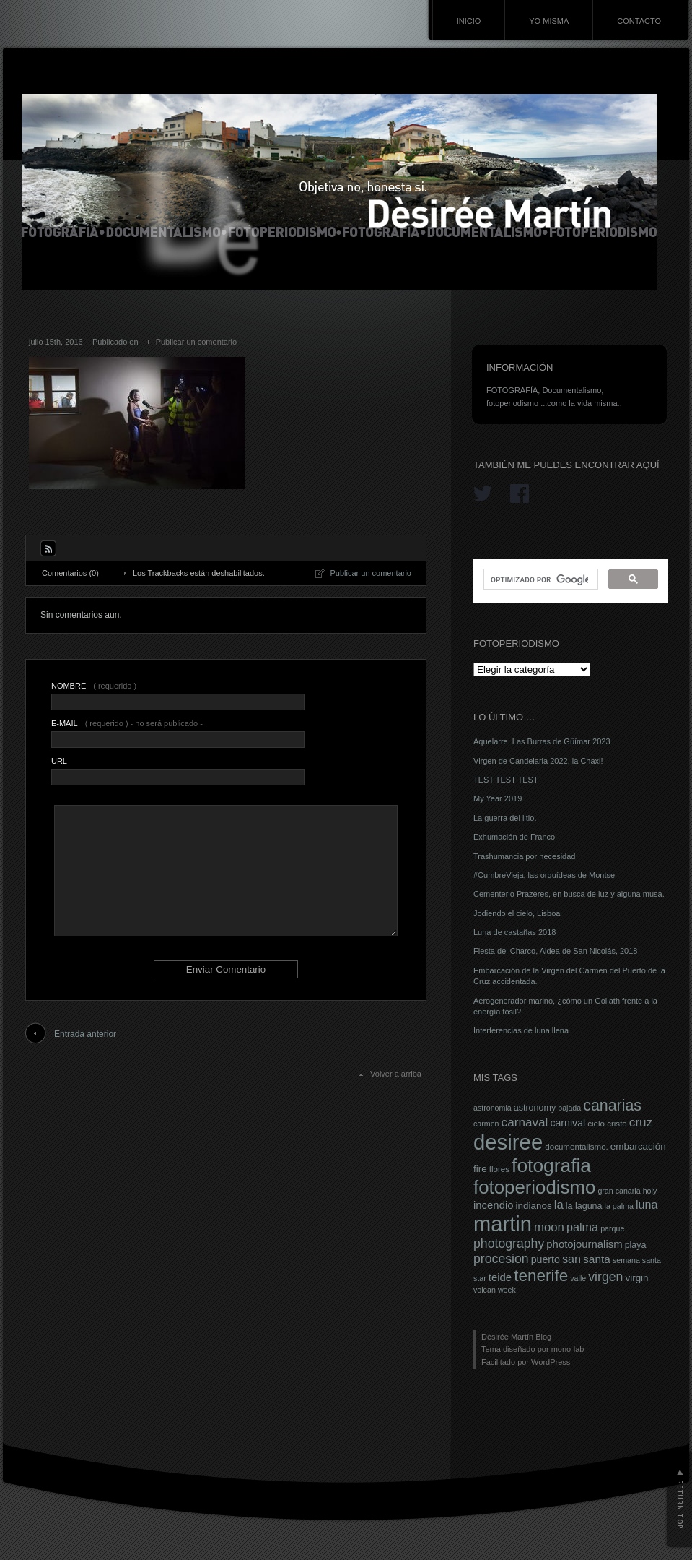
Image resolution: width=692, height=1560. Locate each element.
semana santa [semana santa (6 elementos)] (637, 1260)
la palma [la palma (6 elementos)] (619, 1206)
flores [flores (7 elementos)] (499, 1169)
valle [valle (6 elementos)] (578, 1278)
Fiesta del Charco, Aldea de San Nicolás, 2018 (555, 951)
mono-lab (567, 1349)
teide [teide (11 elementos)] (500, 1277)
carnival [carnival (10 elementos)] (567, 1123)
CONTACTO (639, 21)
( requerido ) (93, 685)
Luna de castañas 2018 (514, 932)
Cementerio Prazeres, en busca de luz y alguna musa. (569, 893)
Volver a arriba (395, 1073)
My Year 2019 (497, 798)
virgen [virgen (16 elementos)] (605, 1277)
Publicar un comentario (196, 341)
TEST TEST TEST (505, 779)
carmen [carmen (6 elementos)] (486, 1123)
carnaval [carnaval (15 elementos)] (525, 1122)
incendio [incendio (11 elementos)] (493, 1205)
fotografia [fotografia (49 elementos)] (551, 1165)
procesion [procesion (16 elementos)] (501, 1258)
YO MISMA (549, 21)
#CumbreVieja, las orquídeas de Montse (544, 875)
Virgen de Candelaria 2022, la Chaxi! (538, 761)
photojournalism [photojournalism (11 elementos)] (584, 1244)
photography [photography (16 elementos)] (508, 1243)
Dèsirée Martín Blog (516, 1336)
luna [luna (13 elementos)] (647, 1204)
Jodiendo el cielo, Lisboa (516, 913)
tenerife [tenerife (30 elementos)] (541, 1276)
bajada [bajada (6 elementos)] (569, 1107)
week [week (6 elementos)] (507, 1289)
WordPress (550, 1362)
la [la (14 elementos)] (559, 1205)
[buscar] (539, 579)
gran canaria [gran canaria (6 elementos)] (618, 1190)
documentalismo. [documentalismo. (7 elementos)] (576, 1146)
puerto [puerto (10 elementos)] (545, 1259)
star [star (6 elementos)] (479, 1278)
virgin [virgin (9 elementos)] (636, 1277)
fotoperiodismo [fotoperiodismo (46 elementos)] (534, 1187)
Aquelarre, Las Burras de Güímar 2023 (541, 741)
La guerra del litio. (504, 818)
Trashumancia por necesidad (524, 856)
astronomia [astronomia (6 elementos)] (492, 1107)
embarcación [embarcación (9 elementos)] (638, 1146)
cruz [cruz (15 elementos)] (640, 1122)
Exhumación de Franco (514, 836)
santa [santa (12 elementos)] (596, 1259)
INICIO (469, 21)
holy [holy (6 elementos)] (650, 1190)
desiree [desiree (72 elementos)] (508, 1142)
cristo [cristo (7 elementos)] (617, 1123)
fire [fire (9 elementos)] (480, 1168)
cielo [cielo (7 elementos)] (596, 1123)
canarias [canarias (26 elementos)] (612, 1105)
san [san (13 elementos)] (571, 1258)
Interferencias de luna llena (521, 1030)
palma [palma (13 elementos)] (582, 1226)
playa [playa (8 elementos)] (636, 1245)
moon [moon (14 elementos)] (549, 1227)
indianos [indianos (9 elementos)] (534, 1205)
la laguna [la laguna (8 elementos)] (584, 1206)
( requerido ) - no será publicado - (127, 723)
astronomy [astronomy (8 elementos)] (535, 1108)
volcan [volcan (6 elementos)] (484, 1289)
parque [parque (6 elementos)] (612, 1228)
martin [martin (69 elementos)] (502, 1224)
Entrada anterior (85, 1034)
